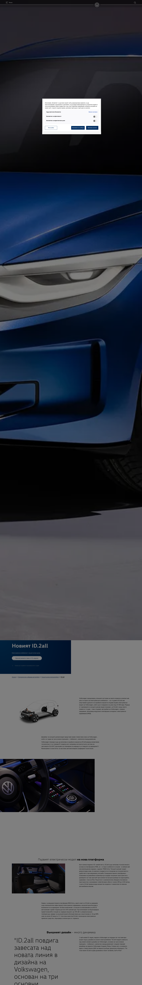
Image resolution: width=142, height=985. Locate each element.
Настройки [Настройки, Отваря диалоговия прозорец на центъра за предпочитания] (51, 127)
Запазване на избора (78, 127)
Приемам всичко (92, 127)
